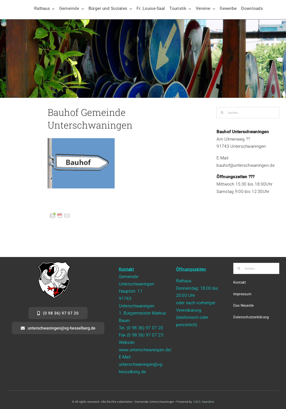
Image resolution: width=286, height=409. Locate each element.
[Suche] (222, 112)
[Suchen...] (248, 112)
